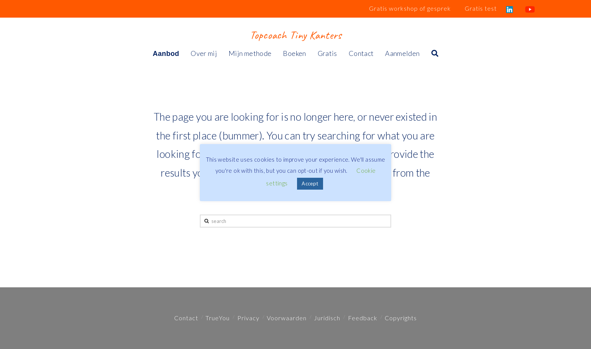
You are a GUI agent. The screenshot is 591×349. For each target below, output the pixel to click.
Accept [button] (310, 183)
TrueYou (218, 317)
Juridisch (327, 317)
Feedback (362, 317)
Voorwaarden (287, 317)
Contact (186, 317)
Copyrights (401, 317)
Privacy (248, 317)
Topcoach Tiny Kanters (295, 35)
